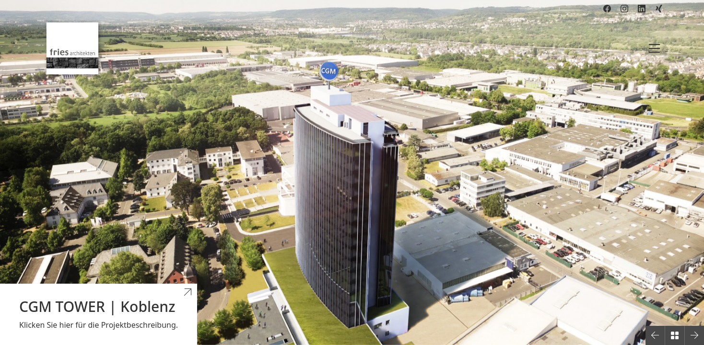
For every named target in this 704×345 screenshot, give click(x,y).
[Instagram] (624, 8)
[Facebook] (607, 8)
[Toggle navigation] (654, 48)
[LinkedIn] (641, 8)
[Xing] (659, 8)
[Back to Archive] (674, 335)
